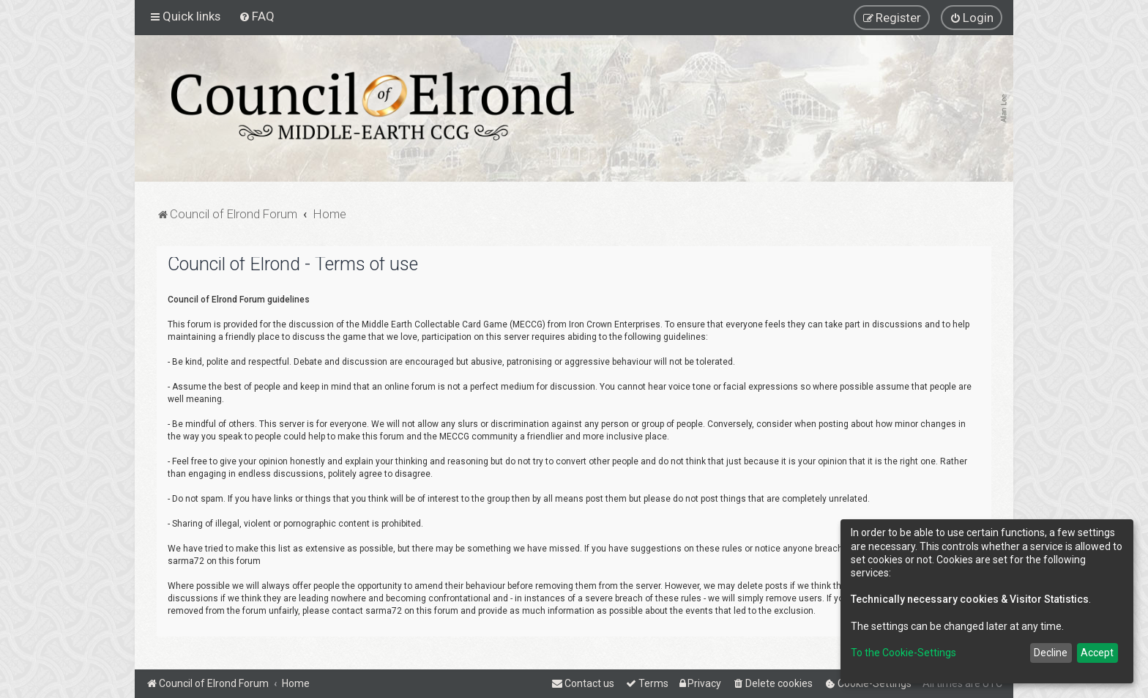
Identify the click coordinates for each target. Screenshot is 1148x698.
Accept (1097, 652)
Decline (1050, 652)
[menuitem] (256, 16)
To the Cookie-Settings (903, 652)
